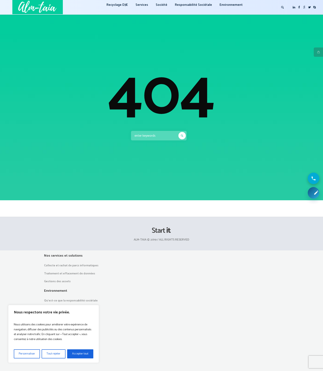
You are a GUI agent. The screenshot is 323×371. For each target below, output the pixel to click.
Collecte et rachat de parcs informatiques (71, 265)
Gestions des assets (57, 281)
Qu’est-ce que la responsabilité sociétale (71, 300)
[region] (53, 334)
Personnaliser (27, 353)
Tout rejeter (53, 353)
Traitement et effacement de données (69, 273)
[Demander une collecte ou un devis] (313, 193)
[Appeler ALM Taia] (313, 178)
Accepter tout (80, 353)
